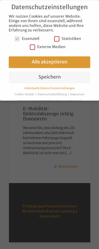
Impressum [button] (77, 92)
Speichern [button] (50, 75)
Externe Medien (47, 44)
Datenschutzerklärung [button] (52, 92)
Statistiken (67, 36)
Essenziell (27, 36)
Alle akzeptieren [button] (49, 60)
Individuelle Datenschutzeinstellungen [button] (49, 85)
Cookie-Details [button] (25, 92)
